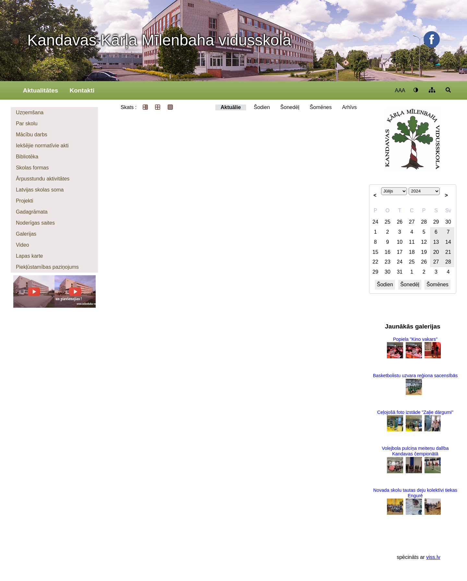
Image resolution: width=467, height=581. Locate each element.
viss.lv (433, 557)
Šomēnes (321, 107)
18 (412, 252)
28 (424, 222)
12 (424, 242)
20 (436, 252)
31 (399, 272)
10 (399, 242)
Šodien (262, 107)
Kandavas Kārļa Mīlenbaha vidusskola (159, 40)
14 (448, 242)
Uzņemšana (29, 112)
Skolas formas (32, 167)
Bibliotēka (27, 156)
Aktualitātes (40, 90)
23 (387, 262)
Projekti (24, 201)
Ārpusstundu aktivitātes (42, 178)
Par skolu (27, 123)
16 (387, 252)
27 (412, 222)
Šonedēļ (289, 107)
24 (375, 222)
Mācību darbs (31, 134)
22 (375, 262)
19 (424, 252)
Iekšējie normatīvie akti (42, 145)
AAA (400, 90)
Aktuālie (231, 107)
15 (375, 252)
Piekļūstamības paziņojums (47, 267)
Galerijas (26, 234)
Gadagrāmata (32, 212)
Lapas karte (29, 256)
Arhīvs (349, 107)
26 (399, 222)
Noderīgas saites (35, 223)
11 (412, 242)
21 (448, 252)
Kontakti (81, 90)
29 (436, 222)
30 (448, 222)
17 (399, 252)
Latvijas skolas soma (40, 189)
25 (387, 222)
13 (436, 242)
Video (22, 245)
